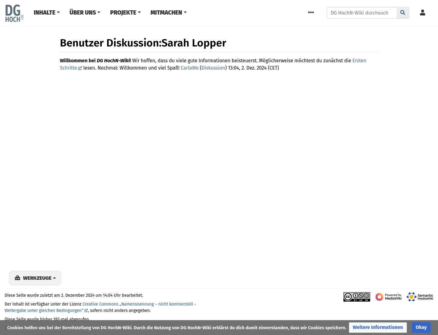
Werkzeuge (37, 278)
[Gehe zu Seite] (403, 13)
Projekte (123, 12)
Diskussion (213, 68)
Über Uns (83, 12)
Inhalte (44, 12)
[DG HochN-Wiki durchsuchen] (362, 13)
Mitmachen (166, 12)
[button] (378, 327)
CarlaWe (190, 68)
